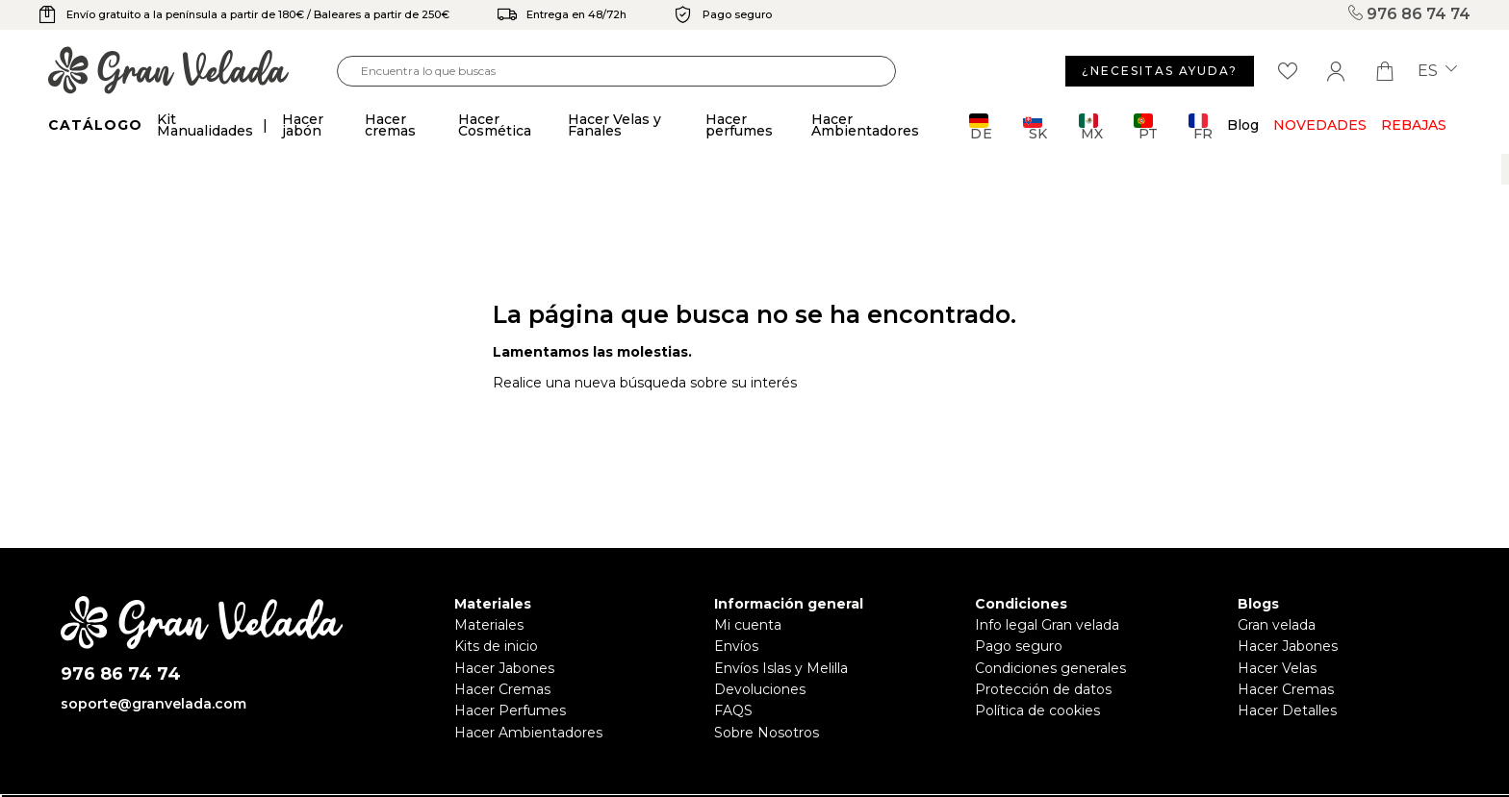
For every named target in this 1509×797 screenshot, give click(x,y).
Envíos (736, 646)
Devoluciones (760, 689)
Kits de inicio (496, 646)
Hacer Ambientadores (528, 732)
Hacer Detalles (1287, 710)
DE (981, 126)
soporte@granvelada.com (153, 703)
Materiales (489, 625)
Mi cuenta (747, 625)
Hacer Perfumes (510, 710)
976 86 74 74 (1407, 14)
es (1437, 71)
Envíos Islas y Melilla (781, 668)
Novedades (1320, 125)
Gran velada (1277, 625)
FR (1201, 126)
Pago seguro (1018, 646)
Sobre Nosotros (766, 732)
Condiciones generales (1050, 668)
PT (1146, 126)
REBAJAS (1413, 125)
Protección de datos (1043, 689)
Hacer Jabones (504, 668)
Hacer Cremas (502, 689)
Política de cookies (1037, 710)
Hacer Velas (1277, 668)
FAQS (733, 710)
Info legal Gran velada (1047, 625)
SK (1035, 126)
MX (1091, 126)
